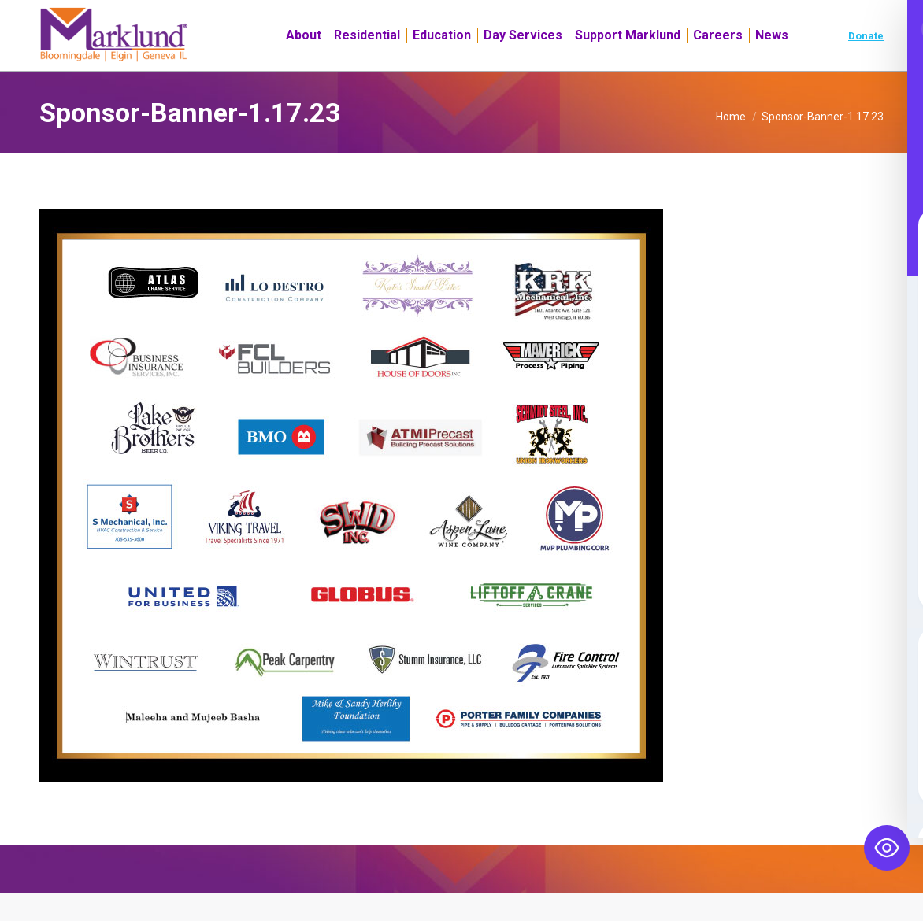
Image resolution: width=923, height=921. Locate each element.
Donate (866, 64)
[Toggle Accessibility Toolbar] (886, 847)
